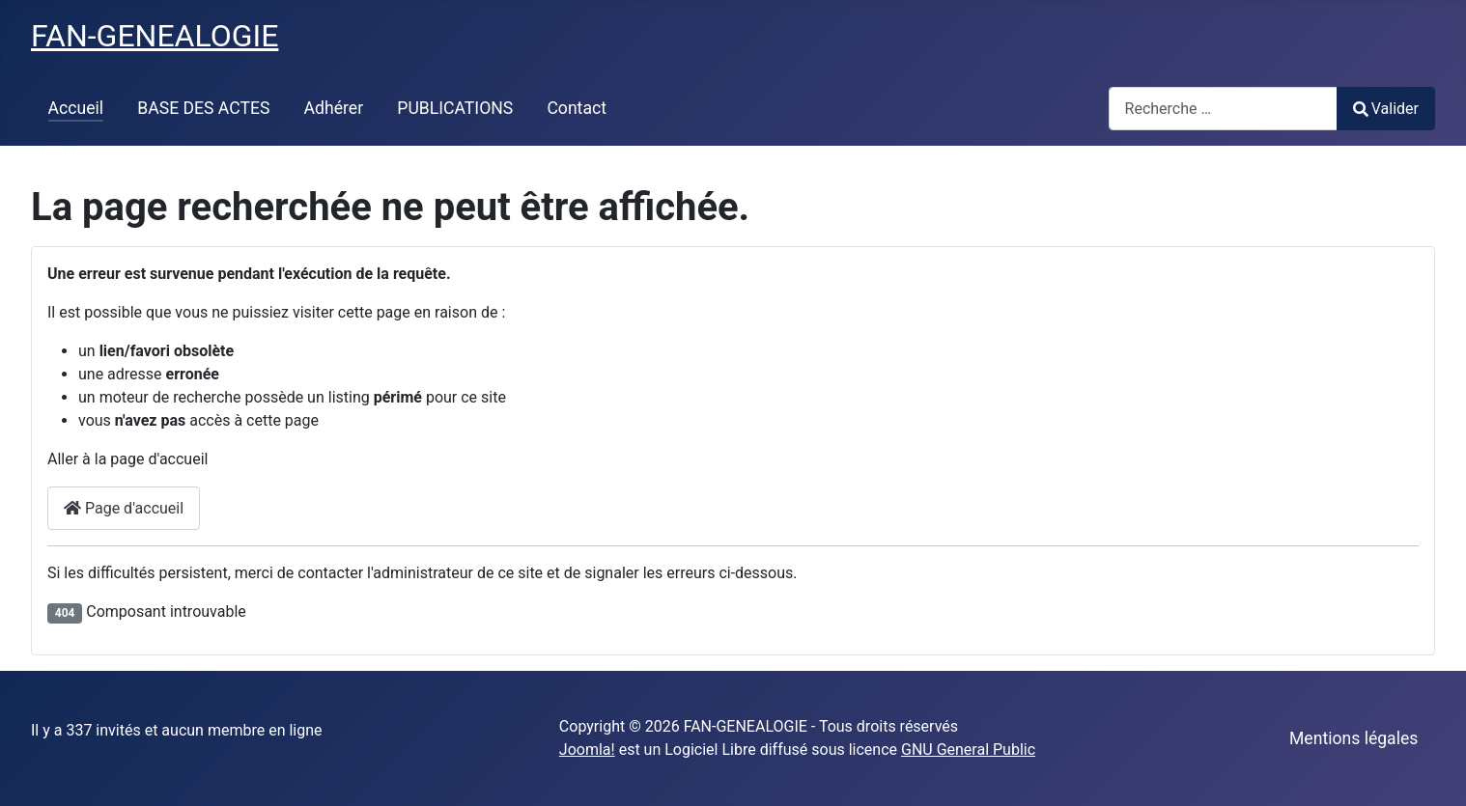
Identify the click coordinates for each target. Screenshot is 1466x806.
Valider (1386, 108)
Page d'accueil (123, 508)
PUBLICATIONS (455, 108)
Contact (576, 108)
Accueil (75, 108)
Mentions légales (1353, 738)
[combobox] (1223, 108)
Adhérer (334, 108)
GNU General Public (968, 749)
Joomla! (587, 749)
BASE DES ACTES (203, 108)
